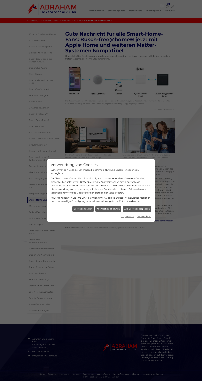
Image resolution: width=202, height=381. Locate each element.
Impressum (127, 121)
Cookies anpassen (83, 113)
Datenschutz (144, 121)
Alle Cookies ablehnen (108, 113)
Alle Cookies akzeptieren (137, 113)
